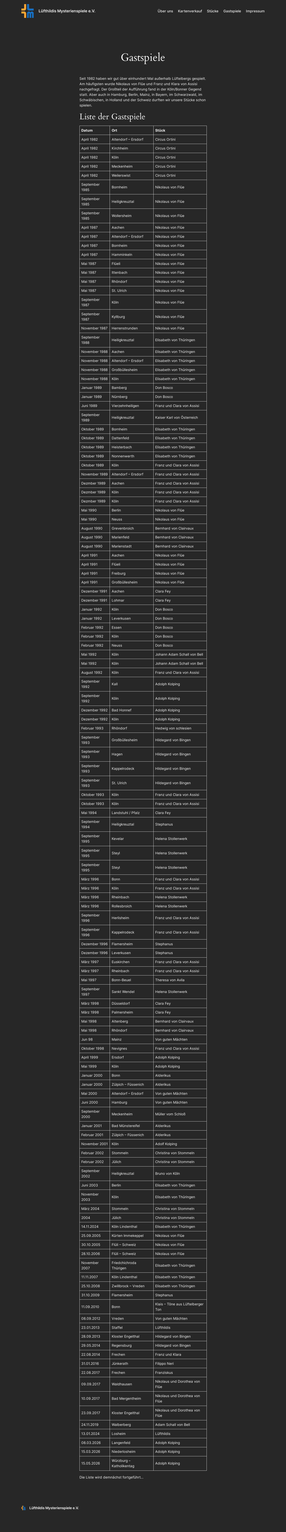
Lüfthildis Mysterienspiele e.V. (67, 10)
